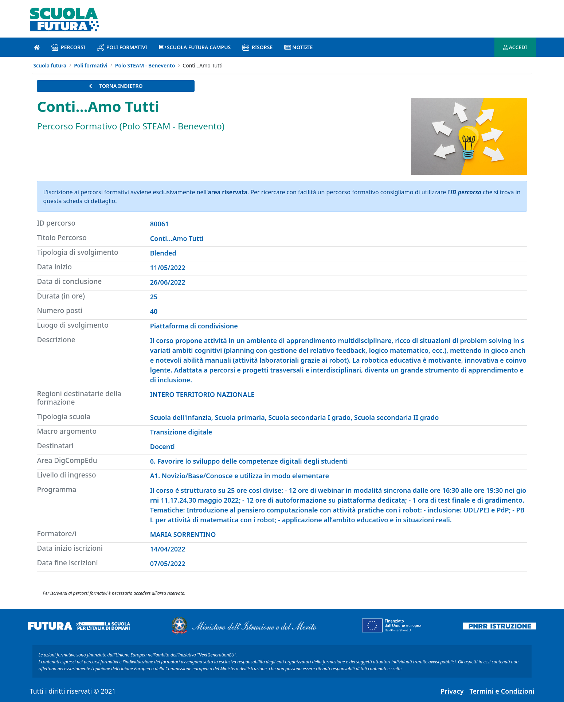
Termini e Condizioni (502, 691)
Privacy (451, 691)
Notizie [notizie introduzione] (298, 47)
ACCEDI (515, 47)
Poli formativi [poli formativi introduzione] (122, 47)
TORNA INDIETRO (116, 85)
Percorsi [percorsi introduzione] (68, 47)
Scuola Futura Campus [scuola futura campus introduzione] (195, 47)
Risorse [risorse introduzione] (257, 47)
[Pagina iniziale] (37, 47)
